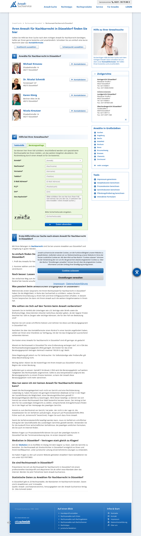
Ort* (16, 191)
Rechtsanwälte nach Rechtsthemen (74, 522)
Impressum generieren (106, 179)
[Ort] (63, 192)
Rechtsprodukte (84, 8)
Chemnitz (100, 156)
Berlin (99, 138)
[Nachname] (63, 166)
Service (99, 8)
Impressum (59, 283)
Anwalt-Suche (50, 8)
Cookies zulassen (70, 270)
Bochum (100, 144)
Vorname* (18, 171)
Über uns (114, 525)
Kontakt (114, 516)
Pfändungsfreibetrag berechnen (110, 193)
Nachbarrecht (37, 246)
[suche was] (31, 16)
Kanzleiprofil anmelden (69, 513)
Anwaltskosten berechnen (108, 183)
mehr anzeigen (103, 165)
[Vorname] (63, 171)
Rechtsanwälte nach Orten (70, 516)
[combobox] (64, 160)
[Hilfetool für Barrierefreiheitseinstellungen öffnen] (137, 272)
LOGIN (129, 8)
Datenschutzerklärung (77, 283)
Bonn (99, 147)
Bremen (100, 153)
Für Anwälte (113, 8)
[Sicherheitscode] (63, 216)
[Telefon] (63, 176)
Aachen (100, 132)
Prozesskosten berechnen (108, 186)
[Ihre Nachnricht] (63, 202)
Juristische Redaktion (68, 528)
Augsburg (101, 135)
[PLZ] (63, 187)
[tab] (26, 47)
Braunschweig (102, 150)
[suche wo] (77, 16)
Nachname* (19, 166)
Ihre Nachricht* (20, 197)
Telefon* (17, 176)
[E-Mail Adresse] (63, 181)
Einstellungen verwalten (70, 277)
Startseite (114, 513)
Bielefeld (100, 141)
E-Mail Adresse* (21, 181)
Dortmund (101, 159)
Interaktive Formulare (106, 197)
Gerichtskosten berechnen (108, 190)
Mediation (23, 445)
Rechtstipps (66, 8)
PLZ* (16, 186)
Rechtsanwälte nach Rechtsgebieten (74, 519)
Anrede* (17, 160)
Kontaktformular (36, 42)
